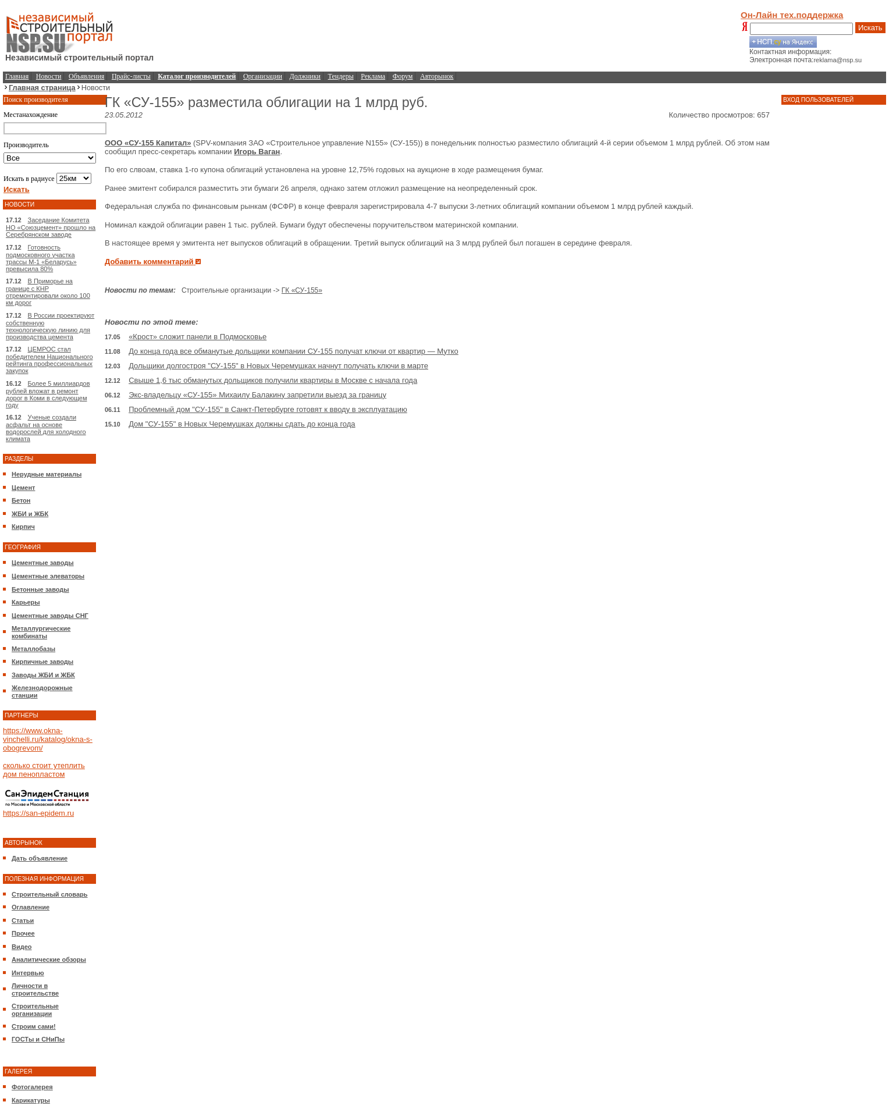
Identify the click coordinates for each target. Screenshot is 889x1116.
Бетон (21, 500)
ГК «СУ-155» (302, 290)
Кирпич (23, 526)
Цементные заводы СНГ (50, 615)
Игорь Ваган (257, 151)
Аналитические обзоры (49, 959)
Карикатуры (31, 1100)
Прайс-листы (131, 76)
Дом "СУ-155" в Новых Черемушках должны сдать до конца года (242, 424)
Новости (49, 76)
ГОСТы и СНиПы (38, 1039)
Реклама (373, 76)
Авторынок (436, 76)
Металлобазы (33, 648)
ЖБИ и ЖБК (30, 513)
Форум (403, 76)
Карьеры (26, 602)
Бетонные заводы (40, 589)
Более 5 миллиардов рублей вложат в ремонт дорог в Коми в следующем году (48, 394)
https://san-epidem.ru (38, 813)
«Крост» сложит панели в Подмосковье (197, 336)
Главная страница (42, 87)
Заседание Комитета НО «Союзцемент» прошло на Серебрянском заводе (50, 227)
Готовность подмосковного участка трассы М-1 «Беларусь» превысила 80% (41, 258)
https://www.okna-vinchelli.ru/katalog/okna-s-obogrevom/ (48, 739)
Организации (262, 76)
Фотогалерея (32, 1086)
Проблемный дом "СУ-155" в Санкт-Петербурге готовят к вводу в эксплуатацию (268, 409)
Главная (17, 76)
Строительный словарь (50, 894)
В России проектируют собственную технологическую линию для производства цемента (50, 326)
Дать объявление (39, 858)
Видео (22, 946)
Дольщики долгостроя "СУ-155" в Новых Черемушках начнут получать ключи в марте (278, 365)
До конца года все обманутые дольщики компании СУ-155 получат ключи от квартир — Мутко (293, 351)
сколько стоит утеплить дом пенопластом (44, 770)
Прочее (23, 933)
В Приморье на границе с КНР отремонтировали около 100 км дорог (48, 292)
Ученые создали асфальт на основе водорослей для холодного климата (46, 428)
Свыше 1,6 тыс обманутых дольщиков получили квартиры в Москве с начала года (273, 380)
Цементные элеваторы (48, 576)
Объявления (86, 76)
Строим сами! (34, 1026)
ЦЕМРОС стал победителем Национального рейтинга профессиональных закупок (49, 360)
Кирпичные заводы (42, 661)
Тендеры (341, 76)
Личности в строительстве (35, 989)
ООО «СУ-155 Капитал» (148, 142)
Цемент (23, 487)
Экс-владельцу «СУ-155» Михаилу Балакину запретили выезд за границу (257, 394)
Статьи (23, 920)
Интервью (28, 972)
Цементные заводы (43, 562)
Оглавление (30, 907)
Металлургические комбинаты (41, 632)
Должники (305, 76)
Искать (870, 27)
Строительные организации (35, 1010)
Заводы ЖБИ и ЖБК (43, 674)
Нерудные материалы (46, 474)
